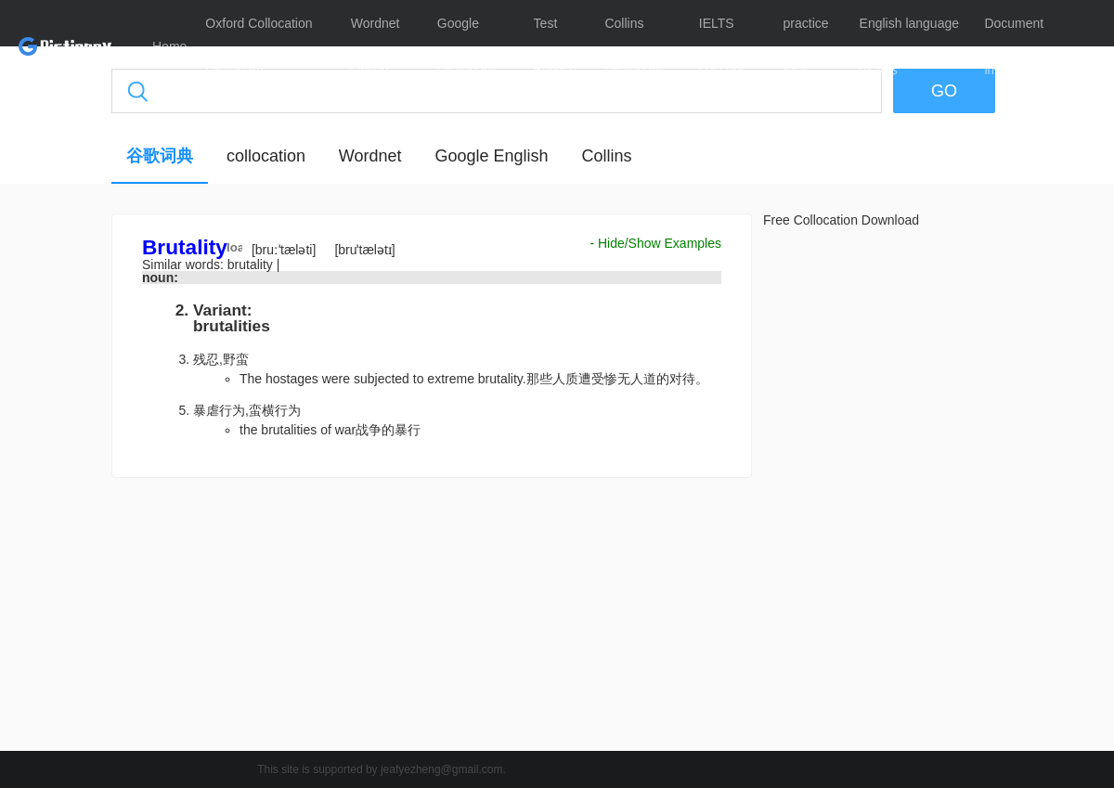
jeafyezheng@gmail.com (442, 769)
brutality (252, 264)
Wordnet (370, 156)
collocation (266, 156)
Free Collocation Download (841, 220)
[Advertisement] (431, 619)
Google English (491, 156)
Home (169, 46)
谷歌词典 (159, 156)
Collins (606, 156)
